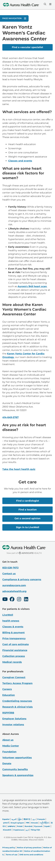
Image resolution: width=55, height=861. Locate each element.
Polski (20, 826)
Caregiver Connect (13, 677)
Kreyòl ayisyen (17, 823)
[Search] (44, 4)
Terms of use (11, 854)
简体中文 (27, 819)
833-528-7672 (10, 567)
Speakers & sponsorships (17, 775)
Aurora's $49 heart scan (32, 286)
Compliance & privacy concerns (21, 579)
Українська (18, 830)
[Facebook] (12, 599)
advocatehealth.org (14, 591)
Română (28, 826)
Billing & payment (13, 632)
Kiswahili (7, 830)
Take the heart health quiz (18, 469)
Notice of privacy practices (29, 847)
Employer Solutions (14, 718)
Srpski (47, 826)
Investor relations (13, 724)
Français (41, 819)
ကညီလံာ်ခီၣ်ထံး (44, 823)
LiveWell (7, 614)
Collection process (13, 656)
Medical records (12, 662)
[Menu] (50, 4)
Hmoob (34, 823)
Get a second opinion (27, 518)
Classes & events (12, 626)
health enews (10, 620)
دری (33, 819)
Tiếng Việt (35, 830)
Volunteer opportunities (17, 757)
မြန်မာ (20, 819)
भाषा (27, 823)
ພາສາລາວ (11, 826)
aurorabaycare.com (14, 585)
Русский (38, 826)
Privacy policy (8, 847)
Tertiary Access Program (17, 683)
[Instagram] (19, 599)
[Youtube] (5, 599)
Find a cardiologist (27, 500)
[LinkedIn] (26, 599)
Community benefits (15, 769)
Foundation (9, 751)
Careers (7, 689)
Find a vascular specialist (27, 47)
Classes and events (20, 160)
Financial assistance (14, 650)
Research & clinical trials (17, 706)
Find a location (27, 509)
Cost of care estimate (15, 644)
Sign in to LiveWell (27, 527)
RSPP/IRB (8, 712)
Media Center (10, 745)
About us (7, 739)
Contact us (9, 573)
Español (6, 819)
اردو (27, 830)
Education (8, 695)
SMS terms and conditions (31, 854)
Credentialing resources (17, 701)
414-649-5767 (10, 417)
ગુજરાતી (6, 823)
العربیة (13, 819)
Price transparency (14, 638)
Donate (6, 763)
